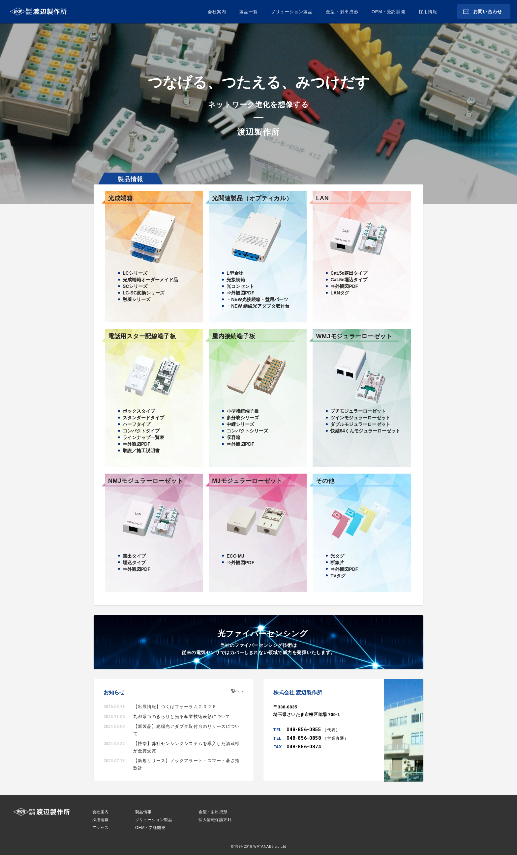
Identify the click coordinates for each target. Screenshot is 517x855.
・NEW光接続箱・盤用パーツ (257, 299)
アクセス (100, 827)
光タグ (337, 556)
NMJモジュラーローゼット (145, 481)
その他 (325, 481)
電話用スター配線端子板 (142, 336)
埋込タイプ (134, 562)
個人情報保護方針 (214, 819)
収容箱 (233, 437)
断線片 (337, 562)
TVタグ (338, 575)
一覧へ (233, 691)
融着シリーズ (136, 299)
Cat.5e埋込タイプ (348, 279)
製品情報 (143, 812)
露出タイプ (134, 556)
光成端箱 (120, 198)
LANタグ (339, 292)
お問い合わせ (487, 11)
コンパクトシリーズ (247, 430)
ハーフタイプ (136, 424)
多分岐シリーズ (243, 417)
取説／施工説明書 (141, 450)
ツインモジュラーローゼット (360, 417)
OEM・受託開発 (389, 11)
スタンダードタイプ (143, 417)
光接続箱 (236, 279)
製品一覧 (248, 11)
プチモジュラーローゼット (358, 411)
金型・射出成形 (342, 11)
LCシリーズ (135, 273)
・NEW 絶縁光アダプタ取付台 (258, 306)
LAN (322, 198)
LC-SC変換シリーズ (144, 292)
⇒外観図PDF (240, 292)
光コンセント (240, 286)
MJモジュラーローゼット (247, 481)
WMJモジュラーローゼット (354, 336)
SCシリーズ (135, 286)
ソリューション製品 (292, 11)
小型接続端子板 (243, 411)
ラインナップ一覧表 (143, 437)
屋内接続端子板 (233, 336)
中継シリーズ (240, 424)
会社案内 (217, 11)
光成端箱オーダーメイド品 (150, 279)
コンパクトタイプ (141, 430)
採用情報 (428, 11)
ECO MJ (235, 556)
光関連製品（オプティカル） (252, 198)
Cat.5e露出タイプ (348, 273)
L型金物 (235, 273)
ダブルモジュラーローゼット (360, 424)
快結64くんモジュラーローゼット (365, 430)
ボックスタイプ (139, 411)
